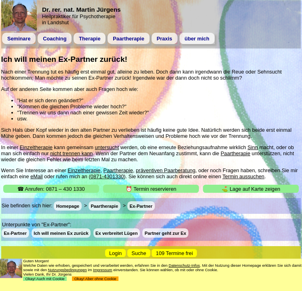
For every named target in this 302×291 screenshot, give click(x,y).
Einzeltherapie (36, 147)
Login (115, 253)
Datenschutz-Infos (184, 265)
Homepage (67, 205)
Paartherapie (128, 39)
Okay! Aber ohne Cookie (95, 278)
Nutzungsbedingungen (67, 270)
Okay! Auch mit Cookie (45, 278)
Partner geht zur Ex (165, 233)
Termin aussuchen (243, 176)
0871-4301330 (107, 176)
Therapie (89, 39)
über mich (197, 39)
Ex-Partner (140, 205)
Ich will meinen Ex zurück (61, 233)
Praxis (164, 39)
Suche (138, 253)
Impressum (102, 270)
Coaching (54, 39)
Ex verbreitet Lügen (116, 233)
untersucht (107, 147)
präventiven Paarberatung (165, 170)
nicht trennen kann (71, 153)
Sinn (252, 147)
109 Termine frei (174, 253)
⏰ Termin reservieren (151, 189)
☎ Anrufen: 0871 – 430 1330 (51, 189)
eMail (36, 176)
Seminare (19, 39)
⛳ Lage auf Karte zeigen (251, 189)
